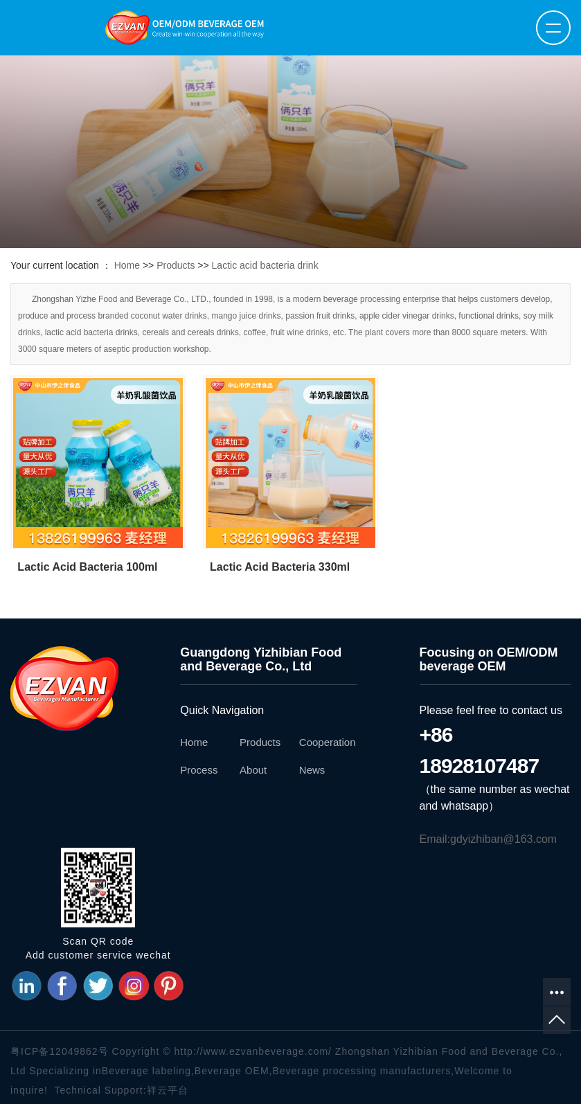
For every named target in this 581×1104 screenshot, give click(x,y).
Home (127, 265)
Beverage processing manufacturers (361, 1070)
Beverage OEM (232, 1070)
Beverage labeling (146, 1070)
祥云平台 (167, 1090)
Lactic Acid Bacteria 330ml (280, 567)
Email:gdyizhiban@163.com (488, 839)
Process (198, 770)
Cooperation (327, 742)
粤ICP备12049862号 (59, 1051)
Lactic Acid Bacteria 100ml (87, 567)
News (312, 770)
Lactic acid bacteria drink (265, 265)
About (253, 770)
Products (176, 265)
